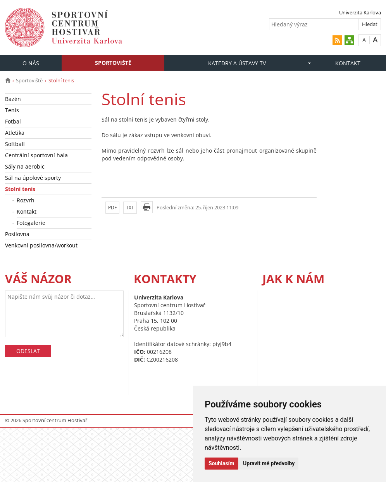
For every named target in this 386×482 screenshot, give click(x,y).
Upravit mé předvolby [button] (269, 463)
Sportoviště (113, 62)
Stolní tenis (20, 189)
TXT (130, 207)
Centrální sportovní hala (36, 155)
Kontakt (347, 63)
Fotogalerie (31, 222)
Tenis (12, 110)
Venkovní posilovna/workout (41, 245)
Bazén (13, 99)
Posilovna (17, 234)
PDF (112, 207)
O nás (30, 63)
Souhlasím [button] (221, 463)
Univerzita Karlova (360, 12)
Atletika (14, 132)
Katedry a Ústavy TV (237, 63)
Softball (15, 144)
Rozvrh (25, 200)
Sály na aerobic (25, 166)
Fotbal (13, 121)
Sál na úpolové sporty (33, 177)
